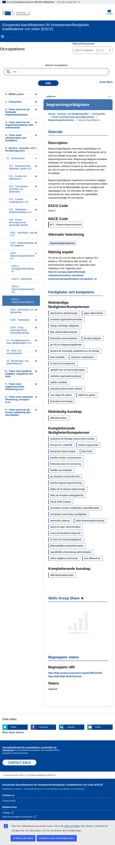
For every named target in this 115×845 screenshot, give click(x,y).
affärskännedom (58, 418)
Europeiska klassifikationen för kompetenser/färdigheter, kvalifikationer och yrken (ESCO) (52, 785)
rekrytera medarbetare (82, 357)
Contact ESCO (9, 801)
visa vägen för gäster (61, 395)
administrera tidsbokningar (64, 313)
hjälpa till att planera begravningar (67, 489)
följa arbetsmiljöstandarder (64, 332)
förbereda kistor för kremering (65, 464)
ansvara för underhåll (61, 445)
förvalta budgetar (92, 338)
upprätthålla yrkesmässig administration (70, 552)
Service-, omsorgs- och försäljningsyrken (68, 114)
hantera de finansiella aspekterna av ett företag (74, 351)
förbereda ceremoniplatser (64, 338)
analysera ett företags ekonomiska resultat (72, 439)
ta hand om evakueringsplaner (66, 539)
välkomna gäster (86, 395)
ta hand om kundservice (62, 363)
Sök (48, 83)
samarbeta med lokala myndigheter (68, 514)
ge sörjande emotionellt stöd (65, 476)
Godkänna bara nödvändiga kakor (56, 838)
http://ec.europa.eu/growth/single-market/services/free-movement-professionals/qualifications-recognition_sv (72, 275)
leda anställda (57, 357)
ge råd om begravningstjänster (66, 344)
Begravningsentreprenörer (61, 120)
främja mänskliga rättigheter (64, 326)
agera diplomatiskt (93, 313)
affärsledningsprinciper (62, 575)
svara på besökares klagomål (65, 533)
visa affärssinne (92, 558)
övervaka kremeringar (61, 401)
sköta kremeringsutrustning (90, 520)
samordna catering (60, 520)
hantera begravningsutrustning (66, 483)
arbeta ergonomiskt (88, 445)
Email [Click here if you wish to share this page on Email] (97, 727)
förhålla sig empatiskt (61, 470)
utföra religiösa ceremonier (64, 558)
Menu (2, 36)
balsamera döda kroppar (63, 451)
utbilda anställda (58, 382)
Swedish (109, 12)
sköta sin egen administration (65, 527)
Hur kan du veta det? (68, 2)
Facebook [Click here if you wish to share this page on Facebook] (43, 727)
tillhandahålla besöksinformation (67, 546)
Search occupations (56, 65)
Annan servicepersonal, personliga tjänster (73, 117)
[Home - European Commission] (16, 12)
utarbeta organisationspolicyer (65, 376)
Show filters (106, 82)
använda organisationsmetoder (66, 319)
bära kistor (87, 451)
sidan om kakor (72, 826)
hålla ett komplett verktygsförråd (66, 495)
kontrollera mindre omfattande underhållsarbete (74, 508)
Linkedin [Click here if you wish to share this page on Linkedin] (71, 727)
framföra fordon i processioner (65, 457)
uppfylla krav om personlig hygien (67, 370)
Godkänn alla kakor (23, 838)
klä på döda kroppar (60, 501)
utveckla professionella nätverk (66, 388)
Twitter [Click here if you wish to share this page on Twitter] (13, 727)
